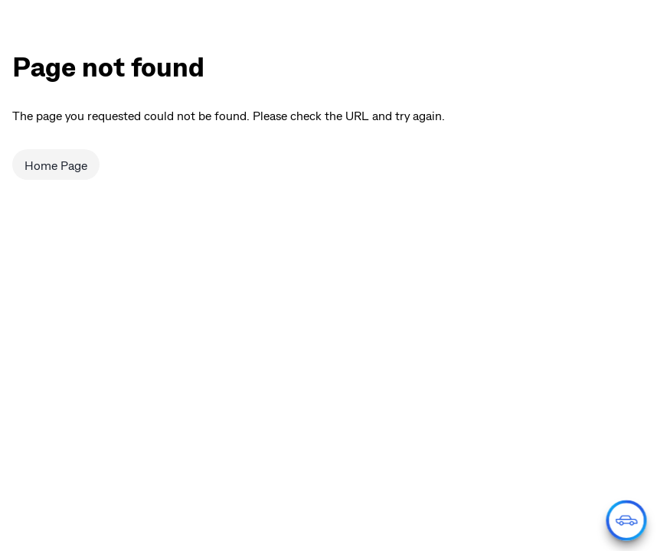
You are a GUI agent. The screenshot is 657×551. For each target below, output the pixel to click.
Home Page (56, 165)
